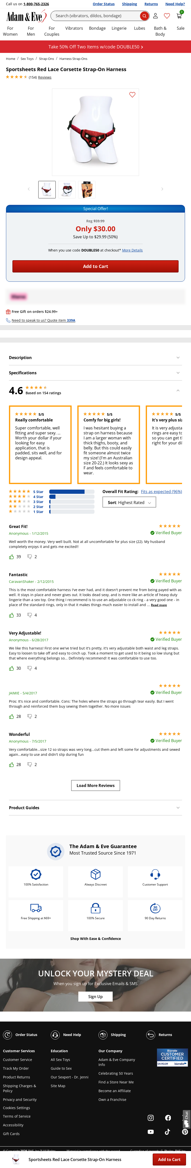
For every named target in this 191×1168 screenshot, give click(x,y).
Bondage (97, 28)
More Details (132, 250)
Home (10, 58)
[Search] (100, 16)
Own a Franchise (112, 1099)
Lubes (139, 28)
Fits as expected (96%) (161, 491)
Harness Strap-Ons (73, 58)
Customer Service (17, 1059)
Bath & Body (160, 31)
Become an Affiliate (114, 1090)
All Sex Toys (60, 1059)
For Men (31, 31)
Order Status (104, 3)
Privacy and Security (20, 1099)
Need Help (66, 1035)
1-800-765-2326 (36, 3)
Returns (151, 3)
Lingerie (119, 28)
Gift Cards (11, 1133)
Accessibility (13, 1125)
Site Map (58, 1085)
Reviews (44, 77)
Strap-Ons (46, 58)
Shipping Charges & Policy (19, 1088)
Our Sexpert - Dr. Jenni (70, 1077)
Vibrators (74, 28)
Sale (181, 28)
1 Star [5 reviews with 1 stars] (38, 512)
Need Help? (175, 3)
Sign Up (95, 996)
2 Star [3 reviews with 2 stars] (38, 507)
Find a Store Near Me (116, 1082)
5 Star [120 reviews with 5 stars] (38, 492)
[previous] (30, 189)
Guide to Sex (61, 1068)
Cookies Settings (16, 1108)
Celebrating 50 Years (115, 1073)
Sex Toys (27, 58)
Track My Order (16, 1068)
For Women (10, 31)
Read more (159, 605)
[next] (160, 189)
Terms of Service (17, 1116)
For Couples (51, 31)
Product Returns (16, 1077)
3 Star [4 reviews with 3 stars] (38, 502)
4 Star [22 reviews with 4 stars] (38, 497)
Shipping (129, 3)
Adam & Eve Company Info (116, 1062)
